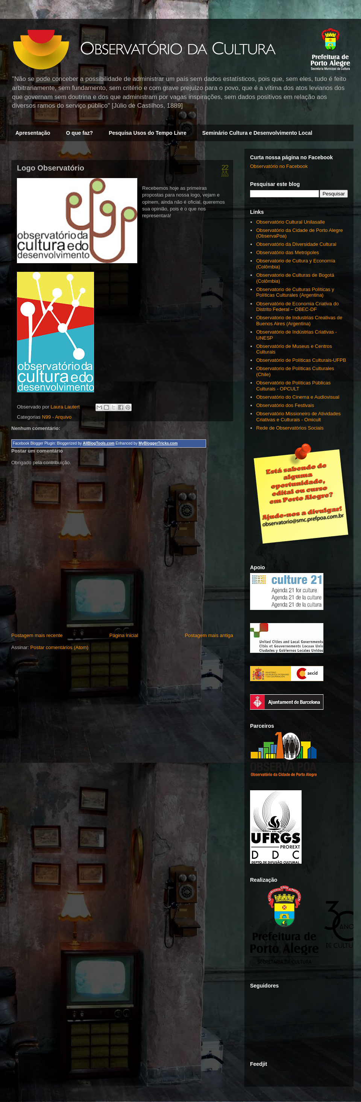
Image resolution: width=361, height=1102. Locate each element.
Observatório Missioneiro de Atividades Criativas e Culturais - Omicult (298, 416)
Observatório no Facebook (279, 166)
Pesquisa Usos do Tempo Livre (148, 133)
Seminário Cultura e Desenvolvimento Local (257, 133)
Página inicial (123, 635)
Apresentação (32, 133)
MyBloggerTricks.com (157, 443)
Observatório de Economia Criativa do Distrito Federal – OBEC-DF (297, 306)
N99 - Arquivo (56, 417)
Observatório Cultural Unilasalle (290, 222)
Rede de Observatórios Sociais (289, 428)
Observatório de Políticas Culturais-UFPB (301, 360)
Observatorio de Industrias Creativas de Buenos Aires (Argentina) (299, 320)
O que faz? (79, 133)
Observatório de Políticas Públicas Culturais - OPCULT (293, 386)
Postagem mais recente (37, 635)
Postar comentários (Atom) (59, 647)
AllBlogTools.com (98, 443)
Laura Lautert (66, 407)
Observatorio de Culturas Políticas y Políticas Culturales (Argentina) (295, 292)
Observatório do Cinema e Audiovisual (297, 397)
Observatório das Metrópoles (287, 252)
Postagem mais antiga (209, 635)
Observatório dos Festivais (285, 405)
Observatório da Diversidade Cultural (296, 244)
